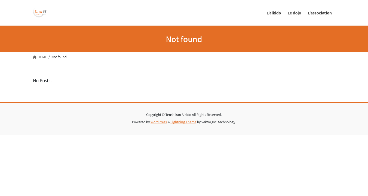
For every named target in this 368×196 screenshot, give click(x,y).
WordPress (159, 122)
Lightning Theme (183, 122)
